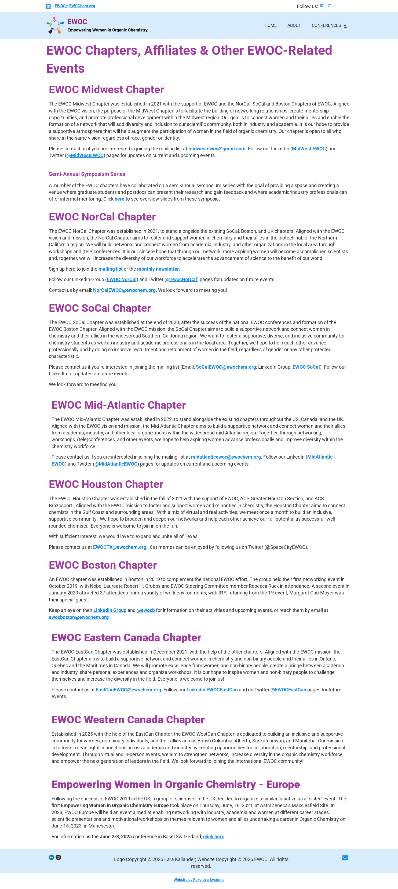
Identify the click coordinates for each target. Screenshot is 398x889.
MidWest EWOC (309, 148)
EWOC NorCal (122, 279)
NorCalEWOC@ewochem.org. (125, 290)
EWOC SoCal (306, 367)
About (294, 25)
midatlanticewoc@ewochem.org (226, 457)
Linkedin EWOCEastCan (212, 689)
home (271, 25)
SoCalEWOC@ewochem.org (226, 367)
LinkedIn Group (109, 610)
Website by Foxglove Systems (199, 879)
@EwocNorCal (181, 279)
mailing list (110, 269)
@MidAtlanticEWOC (115, 464)
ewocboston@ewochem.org (79, 617)
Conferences (329, 25)
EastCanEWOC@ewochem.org (128, 689)
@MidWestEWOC (85, 155)
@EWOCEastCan (288, 689)
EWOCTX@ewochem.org (119, 547)
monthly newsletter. (158, 269)
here (120, 199)
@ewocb (146, 610)
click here (213, 836)
